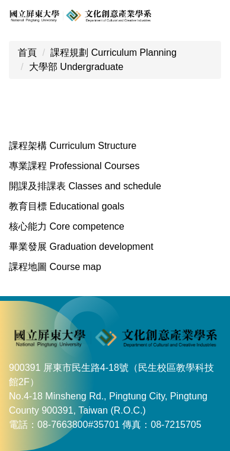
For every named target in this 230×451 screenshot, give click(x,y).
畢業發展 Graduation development (81, 247)
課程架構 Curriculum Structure (72, 146)
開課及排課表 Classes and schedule (85, 186)
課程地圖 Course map (55, 267)
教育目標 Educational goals (66, 206)
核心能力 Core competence (66, 226)
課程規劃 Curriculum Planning (113, 52)
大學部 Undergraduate (76, 67)
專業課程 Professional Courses (74, 166)
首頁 (27, 52)
